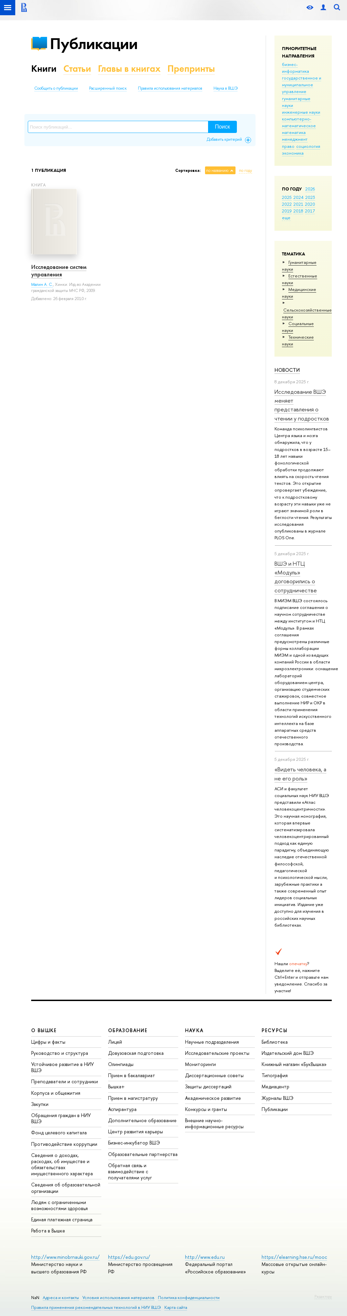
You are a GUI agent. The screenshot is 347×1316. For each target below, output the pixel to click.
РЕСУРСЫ (274, 1030)
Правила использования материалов (170, 88)
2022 (287, 204)
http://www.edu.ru (205, 1257)
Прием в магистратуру (133, 1098)
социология (308, 146)
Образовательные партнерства (143, 1154)
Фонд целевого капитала (59, 1132)
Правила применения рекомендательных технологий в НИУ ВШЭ (96, 1307)
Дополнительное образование (142, 1120)
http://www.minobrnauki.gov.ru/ (65, 1257)
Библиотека (275, 1042)
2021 (298, 204)
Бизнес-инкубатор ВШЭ (134, 1142)
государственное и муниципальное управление (301, 84)
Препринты (191, 68)
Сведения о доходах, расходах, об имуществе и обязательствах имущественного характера (62, 1164)
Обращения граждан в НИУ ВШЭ (61, 1118)
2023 (310, 197)
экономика (293, 153)
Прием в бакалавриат (131, 1075)
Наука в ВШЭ (225, 88)
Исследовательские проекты (217, 1053)
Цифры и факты (48, 1042)
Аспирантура (122, 1109)
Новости (287, 369)
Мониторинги (200, 1064)
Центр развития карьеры (135, 1131)
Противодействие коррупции (64, 1144)
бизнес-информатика (295, 67)
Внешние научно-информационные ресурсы (214, 1123)
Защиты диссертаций (208, 1086)
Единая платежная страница (62, 1219)
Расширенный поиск (108, 88)
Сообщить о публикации (56, 88)
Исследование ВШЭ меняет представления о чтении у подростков (301, 405)
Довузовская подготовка (136, 1053)
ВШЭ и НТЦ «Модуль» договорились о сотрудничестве (295, 577)
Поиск (222, 127)
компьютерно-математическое (299, 122)
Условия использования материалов (118, 1297)
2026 (310, 189)
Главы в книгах (129, 68)
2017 (310, 211)
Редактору (323, 1296)
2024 (298, 197)
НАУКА (194, 1030)
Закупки (39, 1104)
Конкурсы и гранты (206, 1109)
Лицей (115, 1042)
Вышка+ (116, 1086)
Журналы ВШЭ (277, 1098)
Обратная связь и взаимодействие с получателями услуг (130, 1171)
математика (294, 132)
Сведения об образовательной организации (65, 1187)
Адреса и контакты (61, 1297)
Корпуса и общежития (55, 1093)
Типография (275, 1075)
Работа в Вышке (48, 1230)
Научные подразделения (212, 1042)
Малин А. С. (42, 284)
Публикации (94, 43)
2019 (287, 211)
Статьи (77, 68)
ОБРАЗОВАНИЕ (127, 1030)
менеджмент (295, 139)
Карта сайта (175, 1307)
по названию (217, 170)
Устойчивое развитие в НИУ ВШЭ (62, 1067)
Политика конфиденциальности (189, 1297)
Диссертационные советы (214, 1075)
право (288, 146)
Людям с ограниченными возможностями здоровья (59, 1205)
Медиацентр (275, 1086)
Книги (44, 68)
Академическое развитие (213, 1098)
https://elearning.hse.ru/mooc (294, 1257)
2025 (287, 197)
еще (286, 217)
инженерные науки (301, 112)
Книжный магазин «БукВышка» (294, 1064)
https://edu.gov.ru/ (129, 1257)
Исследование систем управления (58, 270)
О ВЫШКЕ (44, 1030)
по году (245, 170)
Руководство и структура (59, 1053)
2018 (298, 211)
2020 (310, 204)
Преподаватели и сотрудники (64, 1081)
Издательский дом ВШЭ (288, 1053)
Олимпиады (121, 1064)
